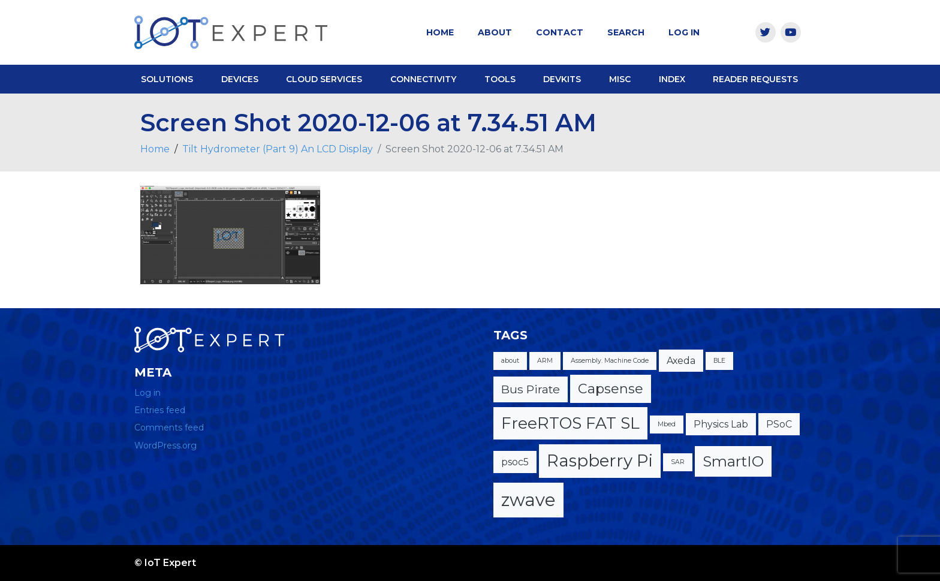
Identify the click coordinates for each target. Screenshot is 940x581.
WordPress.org (165, 445)
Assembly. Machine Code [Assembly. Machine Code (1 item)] (610, 361)
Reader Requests (755, 79)
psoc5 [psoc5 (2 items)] (515, 462)
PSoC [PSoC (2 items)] (779, 424)
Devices (239, 79)
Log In (684, 32)
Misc (620, 79)
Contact (559, 32)
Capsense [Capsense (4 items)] (610, 389)
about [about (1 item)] (510, 361)
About (495, 32)
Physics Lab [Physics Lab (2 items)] (721, 424)
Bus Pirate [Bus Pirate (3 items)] (530, 389)
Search (625, 32)
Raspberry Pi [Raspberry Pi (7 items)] (600, 460)
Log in (147, 392)
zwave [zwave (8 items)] (528, 499)
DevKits (562, 79)
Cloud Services (324, 79)
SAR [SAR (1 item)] (678, 462)
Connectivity (423, 79)
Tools (500, 79)
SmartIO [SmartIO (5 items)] (733, 461)
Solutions (167, 79)
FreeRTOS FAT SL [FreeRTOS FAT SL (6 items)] (570, 423)
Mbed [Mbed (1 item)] (667, 424)
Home (440, 32)
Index (672, 79)
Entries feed (159, 410)
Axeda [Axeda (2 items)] (681, 360)
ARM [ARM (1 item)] (545, 361)
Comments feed (169, 427)
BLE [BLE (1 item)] (719, 361)
